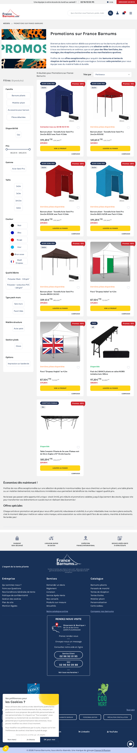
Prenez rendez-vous (68, 636)
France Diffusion (102, 750)
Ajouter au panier (110, 148)
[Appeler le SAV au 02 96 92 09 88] (68, 663)
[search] (110, 13)
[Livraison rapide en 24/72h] (51, 538)
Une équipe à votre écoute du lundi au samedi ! (55, 2)
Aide (110, 2)
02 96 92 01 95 (87, 2)
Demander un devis (127, 2)
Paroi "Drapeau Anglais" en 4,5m (53, 371)
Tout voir (130, 709)
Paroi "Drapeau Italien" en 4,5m (103, 291)
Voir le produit (60, 148)
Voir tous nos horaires (67, 672)
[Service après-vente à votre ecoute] (119, 538)
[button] (124, 13)
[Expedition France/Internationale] (85, 538)
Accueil (6, 23)
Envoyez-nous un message (69, 641)
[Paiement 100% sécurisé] (17, 538)
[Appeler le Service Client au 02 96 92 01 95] (68, 654)
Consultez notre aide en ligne (68, 647)
